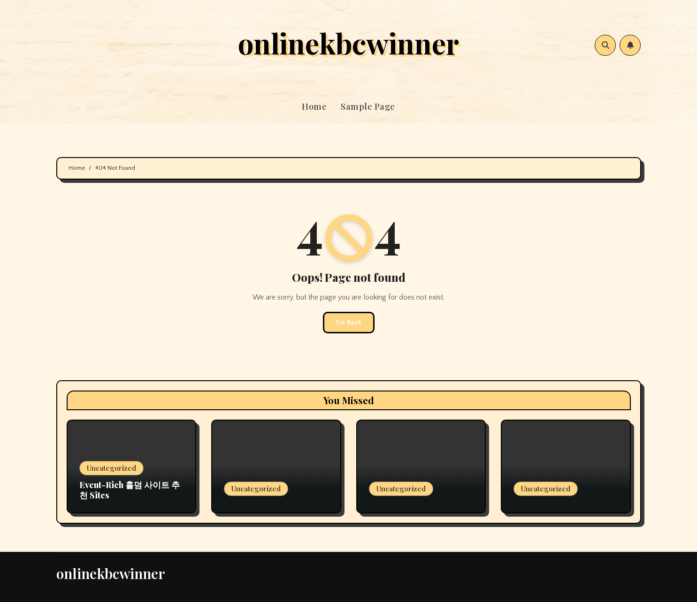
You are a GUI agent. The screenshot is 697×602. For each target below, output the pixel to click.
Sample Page (368, 106)
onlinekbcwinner (348, 42)
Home (314, 106)
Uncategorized (111, 468)
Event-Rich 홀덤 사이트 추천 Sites (129, 490)
